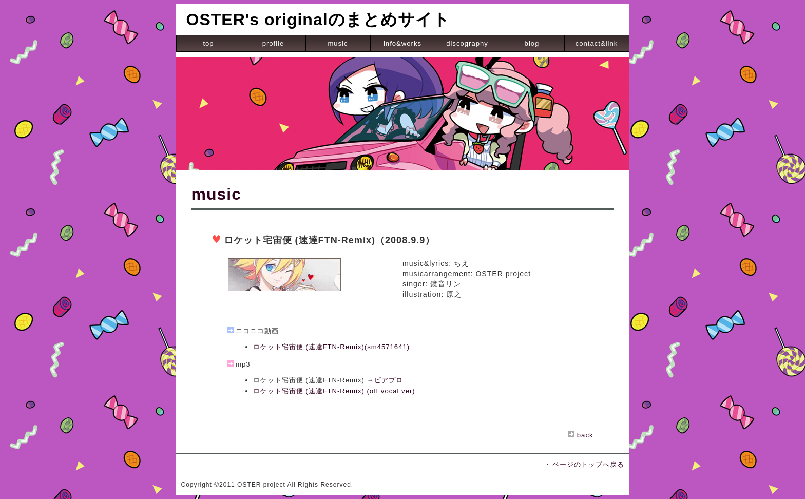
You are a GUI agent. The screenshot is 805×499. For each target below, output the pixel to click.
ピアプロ (388, 380)
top (208, 43)
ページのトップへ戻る (588, 464)
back (585, 435)
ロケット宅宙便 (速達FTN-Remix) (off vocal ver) (334, 391)
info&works (402, 43)
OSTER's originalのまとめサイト (318, 19)
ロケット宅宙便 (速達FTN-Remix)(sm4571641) (331, 347)
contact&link (597, 43)
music (338, 43)
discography (467, 43)
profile (273, 43)
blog (532, 43)
